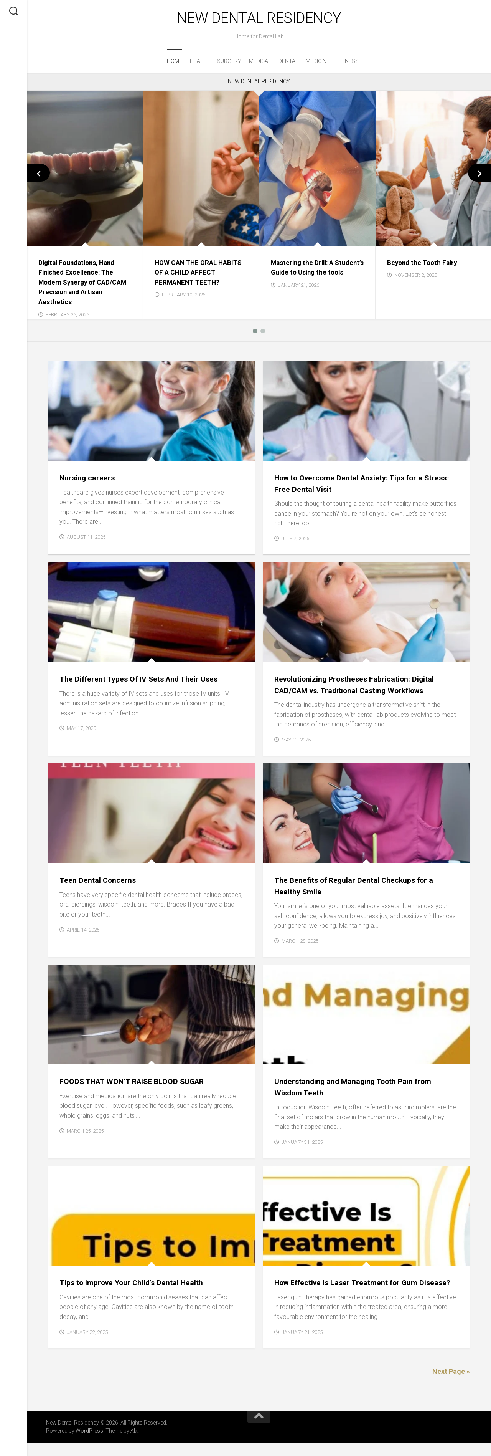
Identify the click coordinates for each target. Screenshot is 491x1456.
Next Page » (451, 1385)
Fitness (348, 63)
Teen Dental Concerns (100, 882)
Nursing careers (88, 480)
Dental (288, 63)
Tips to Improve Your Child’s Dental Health (136, 1284)
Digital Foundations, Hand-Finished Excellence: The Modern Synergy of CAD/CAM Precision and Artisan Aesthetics (81, 284)
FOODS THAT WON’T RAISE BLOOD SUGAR (136, 1083)
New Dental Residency (259, 19)
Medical (260, 63)
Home (174, 63)
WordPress (89, 1444)
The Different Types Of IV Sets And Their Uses (144, 681)
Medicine (318, 63)
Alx (134, 1444)
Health (199, 63)
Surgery (229, 63)
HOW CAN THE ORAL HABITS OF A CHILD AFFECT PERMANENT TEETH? (201, 274)
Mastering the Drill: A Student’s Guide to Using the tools (316, 274)
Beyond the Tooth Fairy (423, 265)
